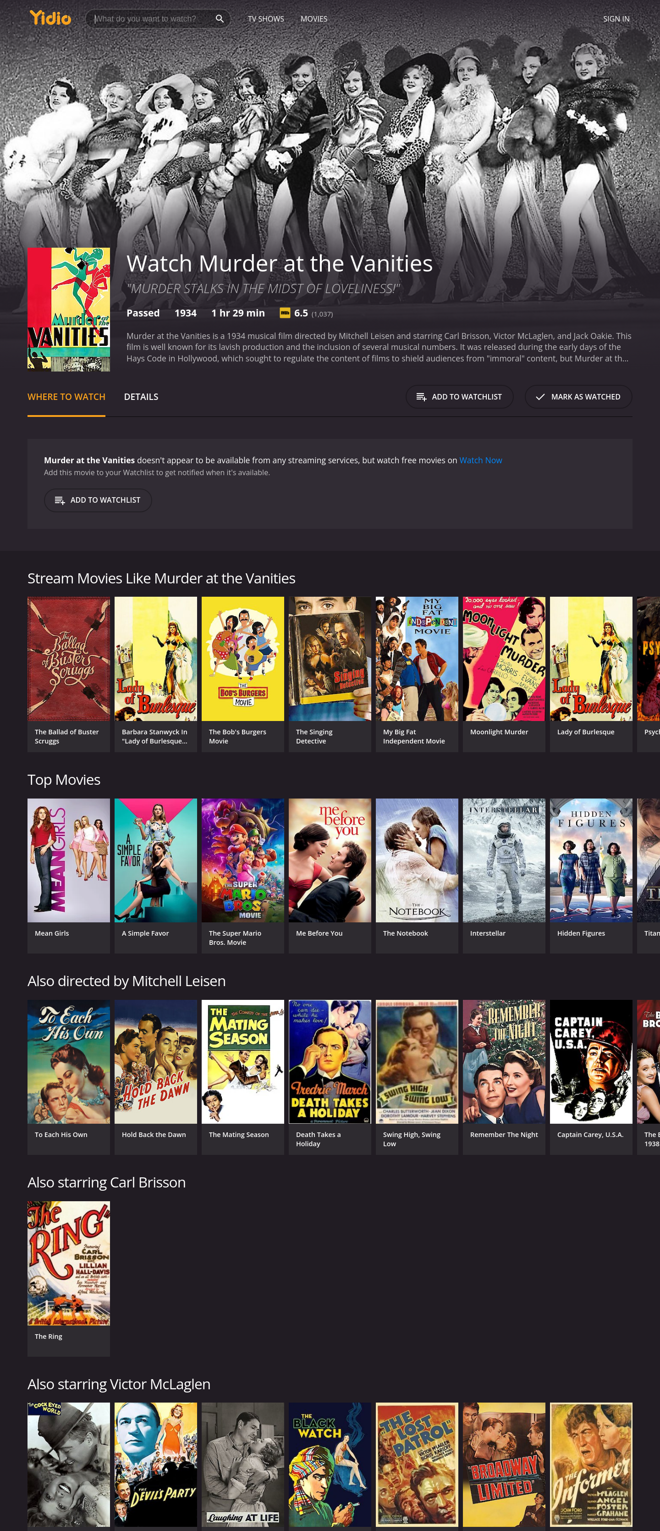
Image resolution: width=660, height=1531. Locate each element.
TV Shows (266, 19)
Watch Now (480, 460)
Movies (314, 19)
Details (141, 396)
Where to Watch (66, 396)
